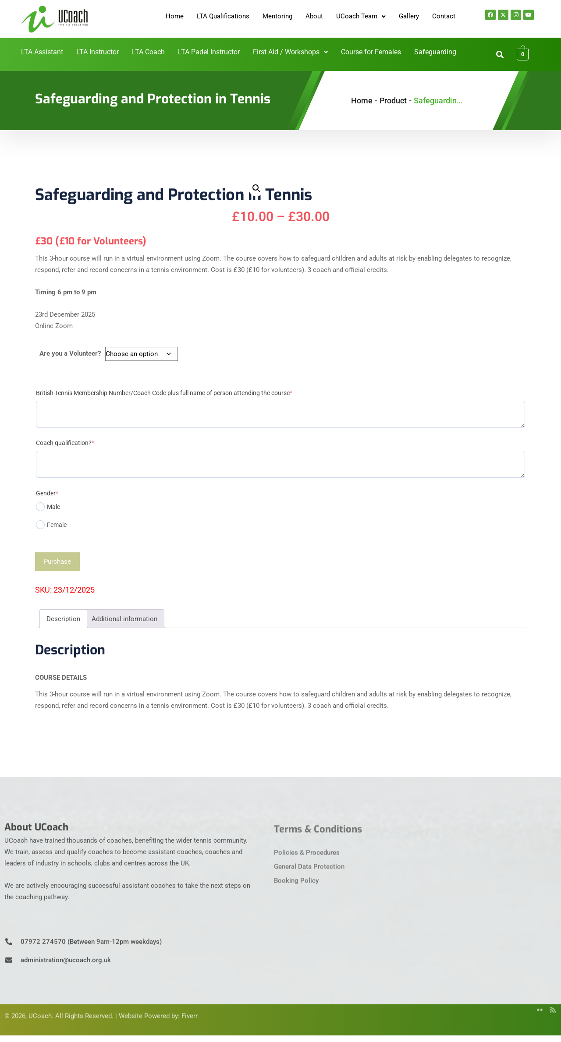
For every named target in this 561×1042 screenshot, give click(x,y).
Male (48, 506)
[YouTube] (523, 998)
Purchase (57, 561)
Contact (443, 16)
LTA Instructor (107, 52)
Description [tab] (63, 619)
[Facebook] (497, 998)
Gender (47, 493)
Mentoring (277, 16)
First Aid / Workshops (289, 52)
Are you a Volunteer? (70, 353)
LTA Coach (154, 52)
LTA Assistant (55, 52)
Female (51, 524)
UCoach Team (361, 16)
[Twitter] (510, 998)
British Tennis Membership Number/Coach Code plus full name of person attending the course (164, 392)
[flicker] (536, 998)
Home (175, 16)
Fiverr (189, 1005)
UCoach (40, 1005)
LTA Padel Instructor (212, 52)
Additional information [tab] (124, 619)
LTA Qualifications (223, 16)
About (314, 16)
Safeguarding (427, 52)
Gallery (409, 16)
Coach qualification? (65, 442)
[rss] (550, 998)
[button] (361, 16)
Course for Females (365, 52)
